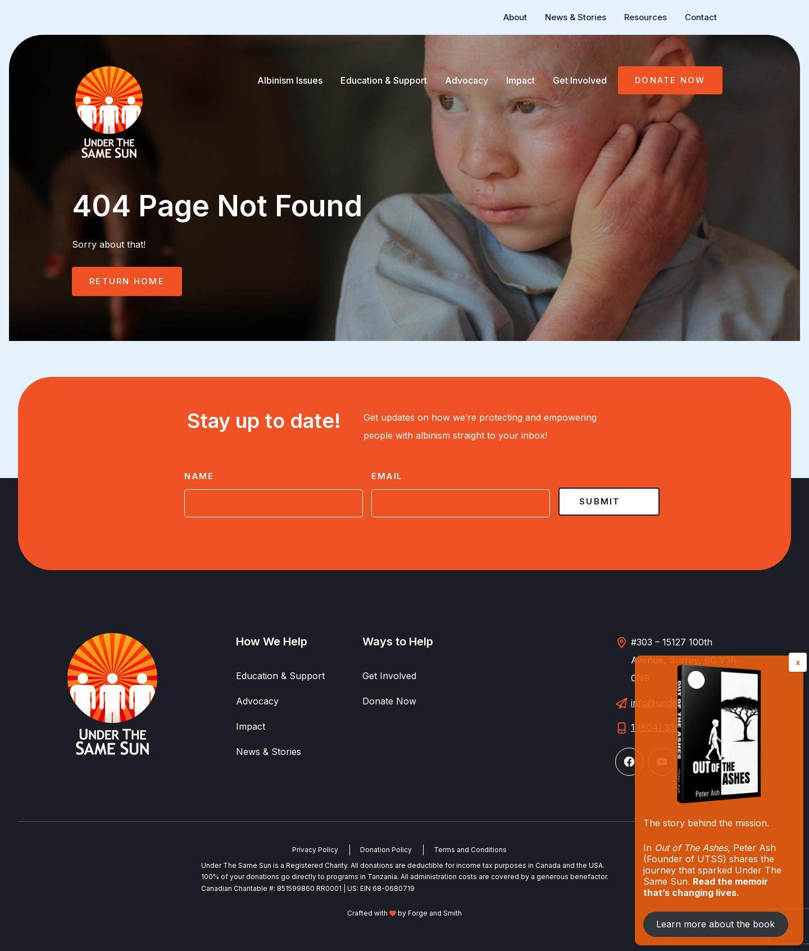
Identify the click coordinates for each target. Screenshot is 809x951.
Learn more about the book (715, 924)
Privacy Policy (315, 849)
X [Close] (798, 662)
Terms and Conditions (470, 849)
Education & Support (383, 80)
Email (387, 476)
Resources (645, 17)
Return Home (127, 281)
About (515, 17)
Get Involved (580, 80)
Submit (600, 501)
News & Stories (575, 17)
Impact (520, 80)
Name (198, 476)
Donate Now (670, 80)
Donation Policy (386, 849)
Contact (701, 17)
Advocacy (466, 80)
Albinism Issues (289, 80)
